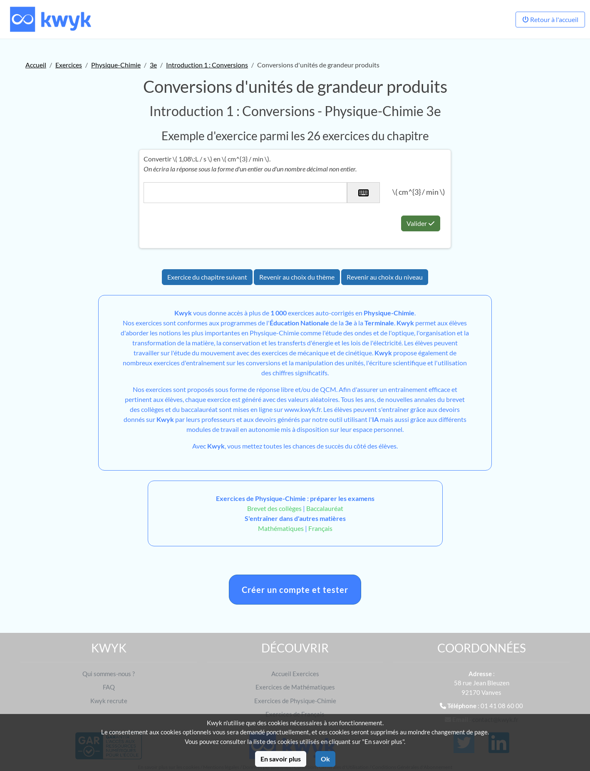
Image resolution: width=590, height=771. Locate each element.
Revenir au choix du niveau (385, 277)
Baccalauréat (324, 508)
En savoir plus (280, 759)
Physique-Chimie (116, 65)
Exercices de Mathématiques (295, 687)
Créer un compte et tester (295, 590)
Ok (325, 759)
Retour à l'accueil (550, 19)
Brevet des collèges (275, 508)
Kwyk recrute (108, 700)
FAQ (109, 687)
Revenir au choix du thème (297, 277)
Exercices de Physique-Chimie (295, 700)
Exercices (68, 65)
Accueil (35, 65)
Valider (421, 223)
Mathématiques (281, 528)
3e (153, 65)
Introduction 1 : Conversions (207, 65)
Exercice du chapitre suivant (207, 277)
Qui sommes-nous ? (108, 673)
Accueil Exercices (295, 673)
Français (320, 528)
